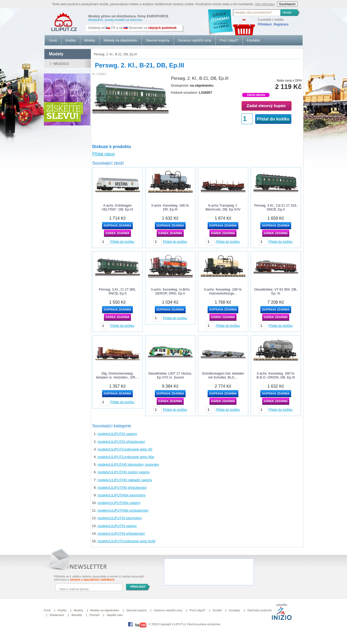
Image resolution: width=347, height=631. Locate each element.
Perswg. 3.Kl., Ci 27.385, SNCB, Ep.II (117, 291)
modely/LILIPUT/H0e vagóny (119, 503)
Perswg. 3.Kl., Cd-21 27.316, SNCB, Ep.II (275, 207)
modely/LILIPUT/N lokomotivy (120, 518)
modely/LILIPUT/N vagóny (117, 526)
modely (56, 54)
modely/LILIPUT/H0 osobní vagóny (124, 472)
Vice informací (265, 4)
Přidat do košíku (273, 119)
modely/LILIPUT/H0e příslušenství (123, 510)
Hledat (287, 12)
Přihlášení (265, 24)
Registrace (281, 24)
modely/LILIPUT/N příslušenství (121, 533)
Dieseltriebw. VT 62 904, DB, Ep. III (275, 291)
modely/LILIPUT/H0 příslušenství (122, 488)
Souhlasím (287, 4)
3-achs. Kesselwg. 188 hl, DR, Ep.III (170, 207)
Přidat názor (103, 154)
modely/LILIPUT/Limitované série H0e (126, 457)
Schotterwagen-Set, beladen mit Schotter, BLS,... (223, 375)
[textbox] (257, 12)
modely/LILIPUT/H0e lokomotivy (122, 495)
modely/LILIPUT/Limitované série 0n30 (127, 541)
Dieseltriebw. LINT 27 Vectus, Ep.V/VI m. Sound (170, 375)
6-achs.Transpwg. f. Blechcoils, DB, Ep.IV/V (223, 207)
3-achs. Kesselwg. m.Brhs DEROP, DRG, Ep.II (170, 291)
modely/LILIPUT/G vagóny (117, 434)
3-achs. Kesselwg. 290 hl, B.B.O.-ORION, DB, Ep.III (276, 375)
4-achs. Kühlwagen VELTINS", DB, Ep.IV (117, 207)
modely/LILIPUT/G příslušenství (121, 442)
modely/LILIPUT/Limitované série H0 (125, 449)
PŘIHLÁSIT (137, 586)
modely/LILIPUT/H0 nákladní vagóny (125, 480)
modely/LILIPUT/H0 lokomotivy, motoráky (128, 464)
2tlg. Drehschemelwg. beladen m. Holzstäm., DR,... (117, 375)
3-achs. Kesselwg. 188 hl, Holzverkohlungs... (223, 291)
